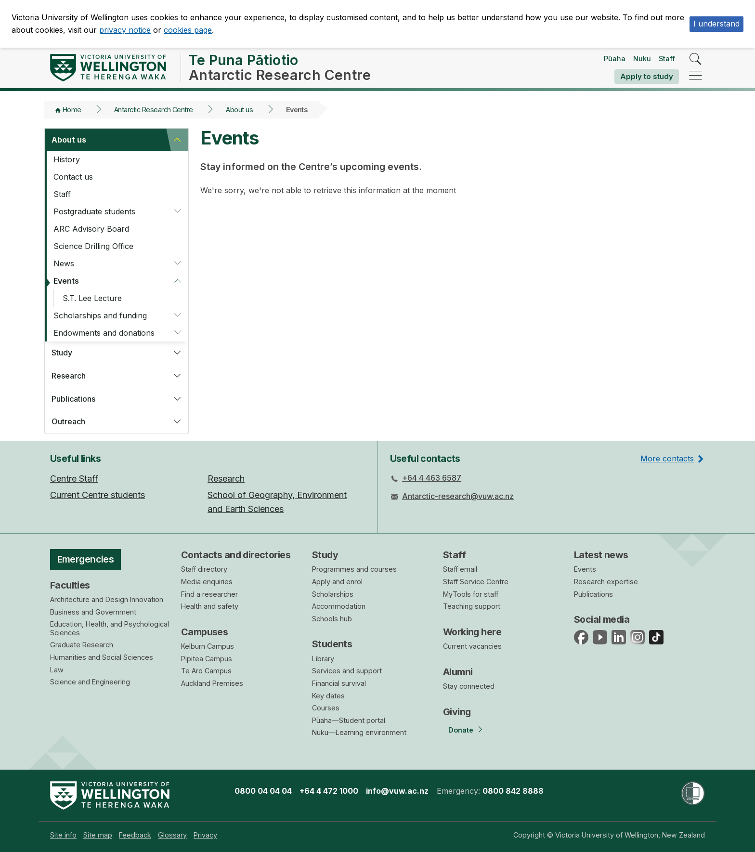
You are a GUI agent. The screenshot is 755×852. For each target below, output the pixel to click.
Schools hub (332, 619)
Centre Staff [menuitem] (74, 478)
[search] (695, 59)
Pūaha (614, 58)
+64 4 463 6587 (431, 478)
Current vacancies (472, 646)
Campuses (204, 632)
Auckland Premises (212, 683)
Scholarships (332, 594)
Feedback (135, 835)
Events (66, 281)
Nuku (642, 58)
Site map (97, 835)
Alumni (458, 672)
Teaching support (471, 606)
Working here (472, 632)
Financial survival (339, 683)
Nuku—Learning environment (359, 732)
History (66, 159)
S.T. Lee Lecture (92, 298)
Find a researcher (209, 594)
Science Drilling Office (93, 246)
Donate (460, 730)
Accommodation (338, 606)
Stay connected (469, 686)
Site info (63, 835)
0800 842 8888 (513, 791)
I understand (716, 23)
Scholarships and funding (100, 315)
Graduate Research (81, 645)
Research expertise (606, 581)
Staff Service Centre (475, 581)
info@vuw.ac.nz (397, 791)
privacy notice (125, 30)
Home (72, 109)
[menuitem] (63, 834)
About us (239, 109)
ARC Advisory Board (91, 229)
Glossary (172, 835)
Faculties (70, 585)
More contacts (667, 458)
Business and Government (93, 612)
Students (332, 644)
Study (62, 352)
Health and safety (209, 606)
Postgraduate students (94, 211)
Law (57, 670)
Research (69, 375)
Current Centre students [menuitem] (97, 495)
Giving (457, 712)
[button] (177, 140)
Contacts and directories (235, 555)
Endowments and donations (104, 333)
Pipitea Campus (206, 659)
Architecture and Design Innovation (106, 599)
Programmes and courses (354, 569)
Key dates (328, 696)
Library (323, 659)
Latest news (601, 555)
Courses (325, 708)
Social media (601, 619)
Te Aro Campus (206, 671)
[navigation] (695, 75)
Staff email (460, 569)
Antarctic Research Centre (153, 109)
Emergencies (85, 559)
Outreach (68, 421)
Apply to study (646, 76)
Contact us (73, 177)
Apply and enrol (337, 581)
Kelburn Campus (207, 646)
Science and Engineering (90, 682)
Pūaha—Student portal (348, 720)
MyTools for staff (470, 594)
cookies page (188, 30)
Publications (73, 399)
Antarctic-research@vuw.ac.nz (458, 496)
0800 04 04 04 (263, 791)
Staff (667, 58)
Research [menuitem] (226, 478)
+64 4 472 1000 (328, 791)
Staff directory (204, 569)
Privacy (205, 835)
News (63, 263)
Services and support (347, 671)
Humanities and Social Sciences (101, 657)
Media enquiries (207, 581)
